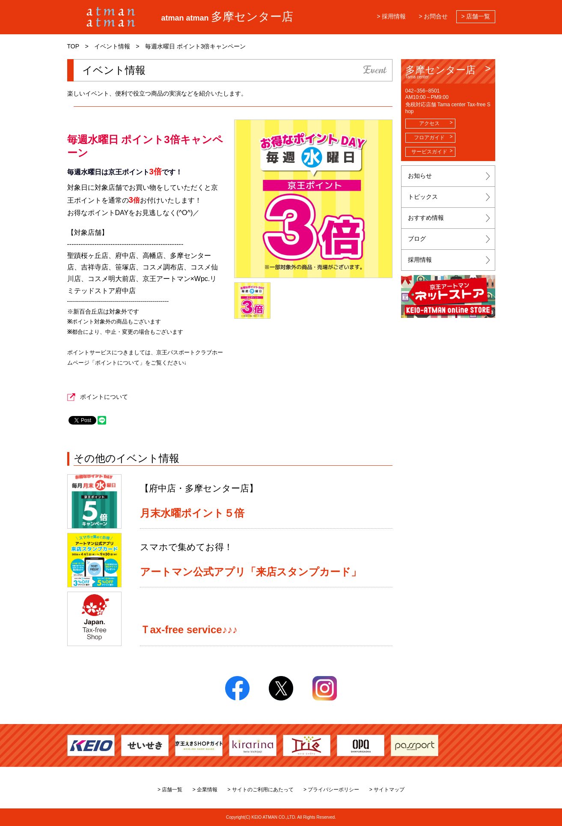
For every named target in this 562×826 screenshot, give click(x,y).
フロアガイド (429, 138)
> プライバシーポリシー (331, 790)
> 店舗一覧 (475, 16)
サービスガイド (429, 152)
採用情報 (420, 259)
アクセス (429, 123)
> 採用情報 (391, 16)
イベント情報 (112, 46)
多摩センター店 (448, 71)
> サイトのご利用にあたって (260, 790)
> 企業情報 (205, 790)
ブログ (417, 238)
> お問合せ (433, 16)
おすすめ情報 (426, 217)
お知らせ (420, 175)
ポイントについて (104, 396)
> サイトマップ (386, 790)
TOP (73, 46)
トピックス (423, 196)
